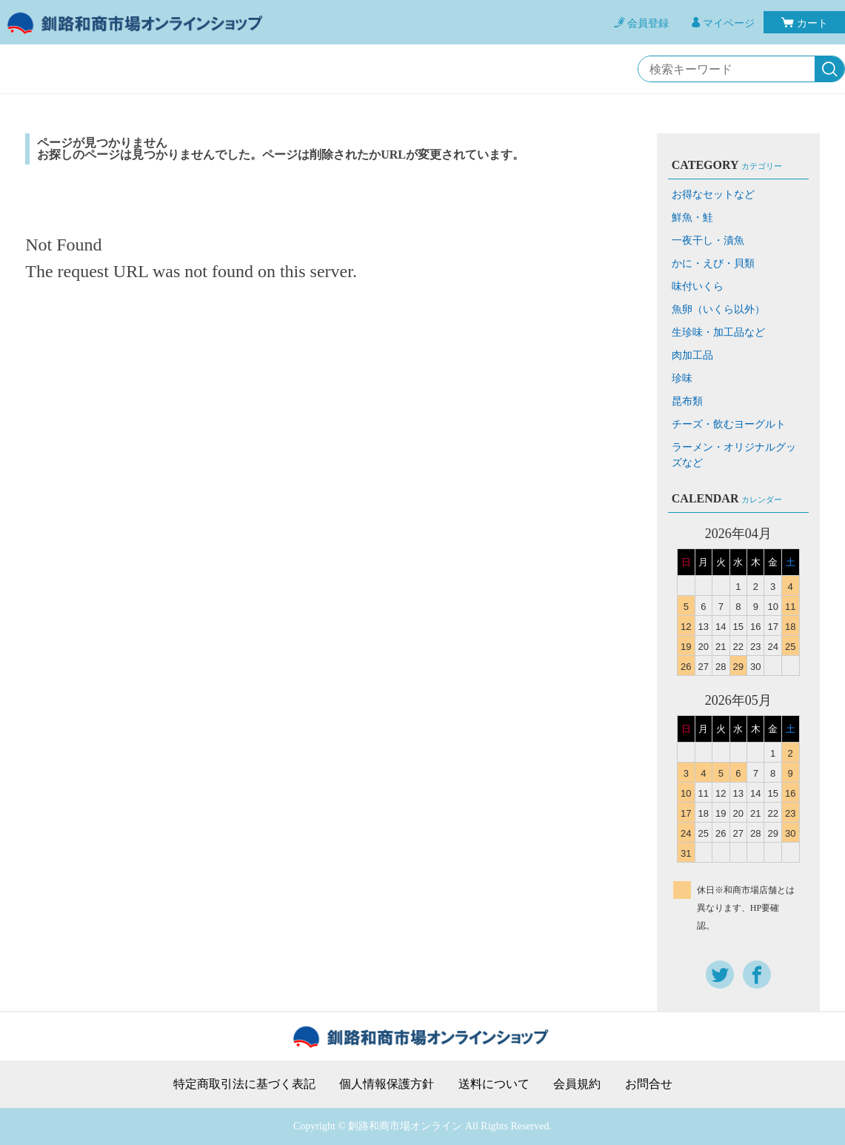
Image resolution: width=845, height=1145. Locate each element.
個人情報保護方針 (386, 1084)
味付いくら (698, 286)
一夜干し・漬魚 (708, 240)
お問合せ (648, 1084)
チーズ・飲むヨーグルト (729, 424)
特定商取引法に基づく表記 (244, 1084)
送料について (494, 1084)
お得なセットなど (713, 194)
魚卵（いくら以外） (718, 309)
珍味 (682, 378)
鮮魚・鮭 (692, 217)
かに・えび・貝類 (713, 263)
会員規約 (577, 1084)
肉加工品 (692, 355)
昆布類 (687, 401)
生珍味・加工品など (718, 332)
